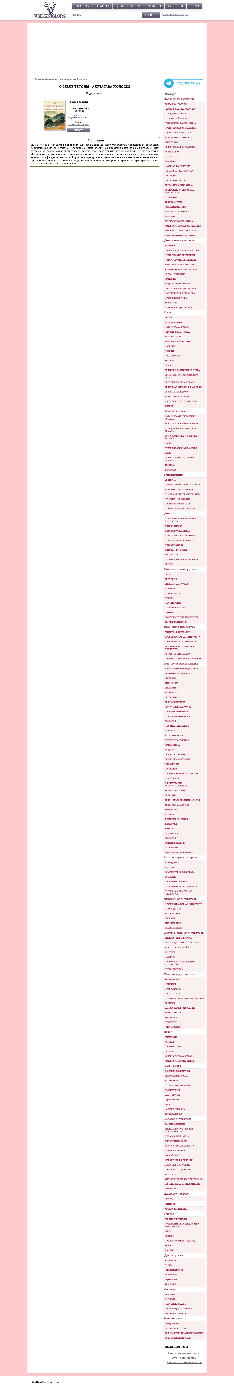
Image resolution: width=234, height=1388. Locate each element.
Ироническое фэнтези (178, 132)
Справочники (173, 923)
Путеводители (173, 908)
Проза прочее (173, 355)
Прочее (169, 1214)
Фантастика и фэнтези (179, 99)
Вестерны (170, 480)
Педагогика (172, 764)
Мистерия (171, 1274)
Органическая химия (177, 759)
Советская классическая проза (184, 387)
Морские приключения (179, 489)
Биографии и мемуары (178, 938)
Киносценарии (174, 1270)
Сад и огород (172, 1094)
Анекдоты (171, 1037)
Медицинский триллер (179, 283)
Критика (170, 952)
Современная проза (176, 391)
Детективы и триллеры (179, 240)
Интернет (170, 867)
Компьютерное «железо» (179, 872)
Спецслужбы (172, 1323)
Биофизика (171, 683)
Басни (168, 574)
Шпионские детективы (178, 307)
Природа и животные (177, 499)
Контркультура (174, 336)
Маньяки (170, 279)
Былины (170, 1294)
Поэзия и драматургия (179, 569)
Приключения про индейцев (182, 494)
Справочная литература (180, 899)
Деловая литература (177, 1119)
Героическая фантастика (180, 109)
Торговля (170, 1174)
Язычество (171, 1022)
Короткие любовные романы (182, 423)
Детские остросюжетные (180, 535)
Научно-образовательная (181, 663)
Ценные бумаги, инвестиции (182, 1184)
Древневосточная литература (182, 636)
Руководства (172, 913)
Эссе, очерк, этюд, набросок (181, 401)
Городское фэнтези (176, 113)
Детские (169, 513)
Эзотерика (171, 1017)
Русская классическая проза (182, 370)
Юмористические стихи (179, 1061)
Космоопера (172, 151)
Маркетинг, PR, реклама (179, 1160)
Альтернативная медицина (181, 668)
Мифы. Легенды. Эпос (177, 653)
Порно (168, 443)
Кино (168, 1231)
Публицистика (174, 969)
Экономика (171, 1188)
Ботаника (170, 692)
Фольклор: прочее (175, 1313)
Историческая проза (177, 327)
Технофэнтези (173, 202)
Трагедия (170, 1284)
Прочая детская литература (181, 559)
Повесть (169, 351)
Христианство (173, 1012)
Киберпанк (171, 142)
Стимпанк (171, 197)
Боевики (170, 245)
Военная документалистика (182, 942)
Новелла (170, 346)
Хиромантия (172, 1027)
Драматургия (172, 593)
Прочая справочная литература (183, 904)
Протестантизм (174, 993)
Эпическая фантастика (179, 221)
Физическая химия (176, 819)
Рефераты (170, 795)
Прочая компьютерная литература (178, 892)
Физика (169, 814)
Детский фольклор (176, 550)
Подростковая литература (180, 1240)
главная (83, 6)
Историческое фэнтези (178, 137)
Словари (170, 918)
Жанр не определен (177, 1193)
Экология (170, 838)
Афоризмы (171, 317)
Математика (172, 745)
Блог (119, 6)
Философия (171, 823)
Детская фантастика (177, 530)
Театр (168, 1245)
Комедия (170, 1041)
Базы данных (173, 862)
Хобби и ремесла (175, 1109)
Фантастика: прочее (177, 211)
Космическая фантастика (180, 147)
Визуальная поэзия (176, 583)
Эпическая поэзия (176, 622)
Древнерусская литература (181, 641)
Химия (169, 828)
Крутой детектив (175, 274)
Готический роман (176, 118)
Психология (172, 778)
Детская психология (177, 716)
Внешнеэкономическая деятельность (179, 1130)
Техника (170, 1203)
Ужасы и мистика (175, 206)
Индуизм (170, 984)
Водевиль (170, 1260)
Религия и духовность (179, 974)
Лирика (169, 598)
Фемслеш (170, 469)
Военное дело (173, 1318)
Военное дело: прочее (178, 1337)
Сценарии (171, 1279)
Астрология (172, 979)
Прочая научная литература (181, 773)
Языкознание (173, 847)
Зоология (170, 721)
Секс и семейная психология (182, 800)
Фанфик (169, 1250)
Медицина (171, 749)
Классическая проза (78, 124)
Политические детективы (180, 288)
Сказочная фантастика (179, 185)
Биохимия (171, 687)
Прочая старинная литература (183, 658)
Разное (169, 1198)
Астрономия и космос (178, 673)
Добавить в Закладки (175, 14)
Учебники (171, 809)
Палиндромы (173, 603)
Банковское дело (175, 1124)
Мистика (170, 161)
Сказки (169, 564)
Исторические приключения (182, 484)
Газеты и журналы (176, 1219)
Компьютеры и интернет (180, 857)
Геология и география (178, 706)
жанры (103, 6)
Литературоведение (177, 740)
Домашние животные (177, 1071)
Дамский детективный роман (183, 250)
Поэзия (169, 612)
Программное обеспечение (181, 886)
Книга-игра (171, 554)
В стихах (170, 588)
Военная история (175, 702)
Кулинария (171, 1080)
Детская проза (173, 526)
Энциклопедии (174, 927)
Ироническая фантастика (180, 128)
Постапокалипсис (176, 180)
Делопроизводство (176, 1141)
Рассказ (169, 360)
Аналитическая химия (179, 852)
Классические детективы (180, 264)
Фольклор (170, 1289)
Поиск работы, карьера (178, 1169)
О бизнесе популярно (177, 1164)
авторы (154, 6)
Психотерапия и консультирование (176, 784)
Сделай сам (172, 1099)
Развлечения (172, 1090)
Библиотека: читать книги (184, 1362)
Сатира (169, 1051)
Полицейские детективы (180, 293)
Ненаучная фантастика (179, 170)
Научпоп (170, 957)
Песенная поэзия (175, 607)
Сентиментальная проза (179, 382)
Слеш (168, 452)
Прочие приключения (178, 503)
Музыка (169, 1236)
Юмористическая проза (179, 1056)
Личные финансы (175, 1150)
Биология (170, 678)
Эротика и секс (174, 1114)
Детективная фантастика (180, 123)
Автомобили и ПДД (176, 1209)
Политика (171, 768)
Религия (170, 1003)
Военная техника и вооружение (184, 1333)
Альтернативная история (180, 235)
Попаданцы (172, 175)
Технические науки (177, 804)
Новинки (175, 6)
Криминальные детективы (181, 269)
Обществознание (175, 754)
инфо (194, 6)
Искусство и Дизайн (177, 947)
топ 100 (136, 6)
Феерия (169, 406)
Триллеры (171, 302)
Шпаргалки (171, 833)
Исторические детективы (180, 259)
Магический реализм (178, 341)
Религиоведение (175, 790)
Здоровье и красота (176, 1075)
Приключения (173, 474)
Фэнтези (170, 216)
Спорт (168, 1104)
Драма (169, 1265)
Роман (169, 365)
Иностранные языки (177, 726)
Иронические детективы (180, 255)
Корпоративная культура (179, 1145)
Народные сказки (175, 1304)
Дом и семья (172, 1066)
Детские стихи (174, 545)
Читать (78, 130)
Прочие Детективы (176, 298)
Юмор (168, 1032)
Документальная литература (184, 932)
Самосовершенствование (180, 1008)
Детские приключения (179, 540)
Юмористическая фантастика (183, 226)
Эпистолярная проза (177, 396)
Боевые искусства (175, 1328)
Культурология (174, 735)
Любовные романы (177, 411)
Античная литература (178, 632)
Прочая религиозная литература (184, 998)
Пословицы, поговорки (178, 1308)
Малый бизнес (173, 1155)
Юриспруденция (175, 843)
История (170, 730)
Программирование (177, 881)
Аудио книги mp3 (184, 1357)
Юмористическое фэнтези (180, 230)
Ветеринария (173, 697)
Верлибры (171, 579)
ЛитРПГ (169, 156)
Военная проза (173, 322)
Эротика (170, 465)
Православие (173, 988)
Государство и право (177, 711)
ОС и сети (170, 877)
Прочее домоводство (177, 1085)
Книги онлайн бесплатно (184, 1353)
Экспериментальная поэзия (181, 617)
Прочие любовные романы (181, 448)
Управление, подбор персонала (184, 1179)
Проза (168, 312)
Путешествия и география (180, 508)
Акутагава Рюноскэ (79, 117)
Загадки (170, 1299)
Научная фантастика (177, 166)
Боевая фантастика (176, 104)
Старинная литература (179, 627)
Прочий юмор (173, 1046)
